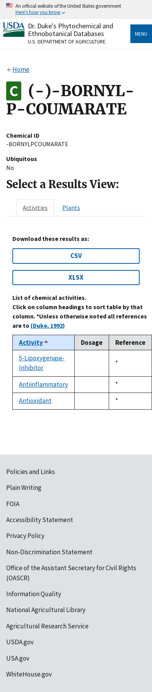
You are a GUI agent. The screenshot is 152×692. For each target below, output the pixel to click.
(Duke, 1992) (48, 325)
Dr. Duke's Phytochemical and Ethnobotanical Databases (70, 29)
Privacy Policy (25, 535)
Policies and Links (30, 471)
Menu (141, 33)
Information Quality (33, 594)
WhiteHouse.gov (29, 674)
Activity (34, 342)
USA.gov (17, 658)
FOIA (12, 504)
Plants (71, 207)
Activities (35, 207)
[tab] (35, 207)
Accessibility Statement (39, 520)
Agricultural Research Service (47, 626)
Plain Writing (23, 487)
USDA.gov (20, 642)
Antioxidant (35, 400)
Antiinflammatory (43, 384)
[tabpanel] (76, 322)
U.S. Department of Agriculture (67, 41)
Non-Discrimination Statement (49, 552)
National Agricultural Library (45, 610)
